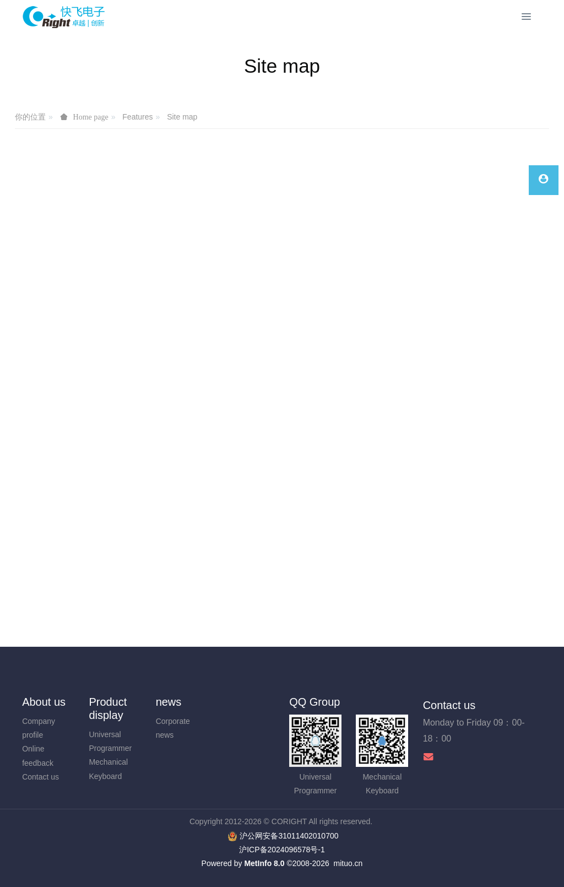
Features (137, 116)
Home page (91, 117)
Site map (182, 116)
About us (44, 702)
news (169, 702)
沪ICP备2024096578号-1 (282, 849)
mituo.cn (347, 863)
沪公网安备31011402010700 (289, 835)
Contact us (40, 776)
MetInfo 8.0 (264, 863)
